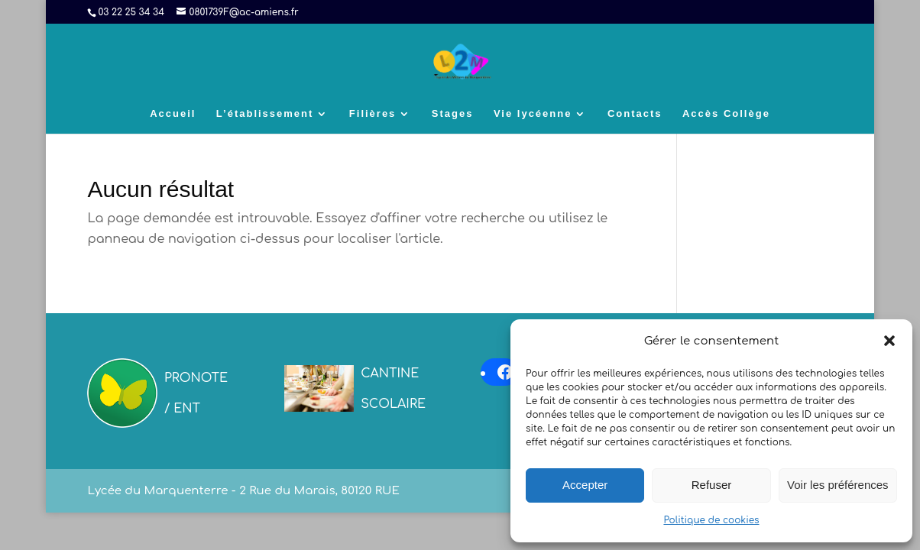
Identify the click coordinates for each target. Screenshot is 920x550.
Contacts (634, 113)
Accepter (584, 484)
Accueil (173, 113)
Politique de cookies (711, 520)
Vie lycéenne (533, 113)
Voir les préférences (838, 484)
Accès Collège (726, 113)
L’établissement (265, 113)
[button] (889, 340)
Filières (373, 113)
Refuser (712, 484)
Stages (453, 113)
